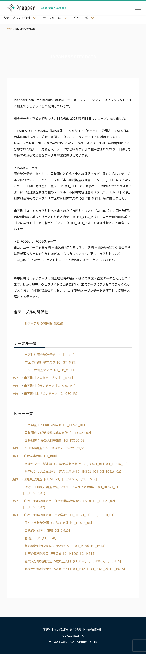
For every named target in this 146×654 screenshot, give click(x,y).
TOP (9, 29)
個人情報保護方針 (92, 629)
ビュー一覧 (80, 17)
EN (95, 641)
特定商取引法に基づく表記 (67, 629)
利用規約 (47, 629)
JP (91, 641)
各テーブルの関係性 (17, 17)
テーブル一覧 (52, 17)
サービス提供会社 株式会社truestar (68, 641)
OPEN (138, 7)
